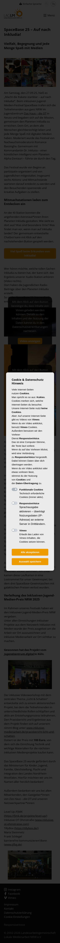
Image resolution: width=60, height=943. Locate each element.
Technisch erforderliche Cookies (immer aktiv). (31, 493)
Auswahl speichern (30, 561)
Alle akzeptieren (30, 552)
